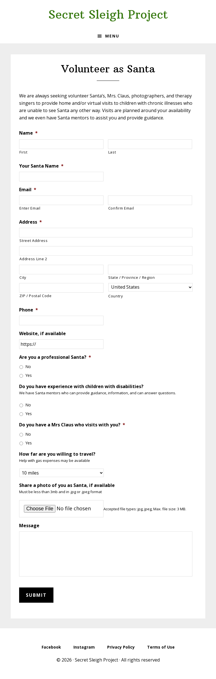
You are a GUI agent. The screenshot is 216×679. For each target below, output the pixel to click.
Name (28, 133)
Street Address (33, 240)
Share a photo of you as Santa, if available (67, 485)
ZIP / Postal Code (35, 295)
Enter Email (29, 208)
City (22, 277)
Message (29, 526)
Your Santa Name (41, 166)
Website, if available (42, 334)
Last (112, 152)
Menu (112, 36)
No (28, 366)
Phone (28, 310)
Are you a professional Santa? (55, 357)
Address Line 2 (33, 258)
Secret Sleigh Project (108, 14)
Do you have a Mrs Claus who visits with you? (72, 425)
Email (27, 190)
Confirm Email (121, 208)
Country (115, 296)
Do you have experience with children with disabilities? (81, 386)
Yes (28, 375)
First (23, 152)
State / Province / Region (131, 277)
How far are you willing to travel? (57, 454)
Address (30, 222)
